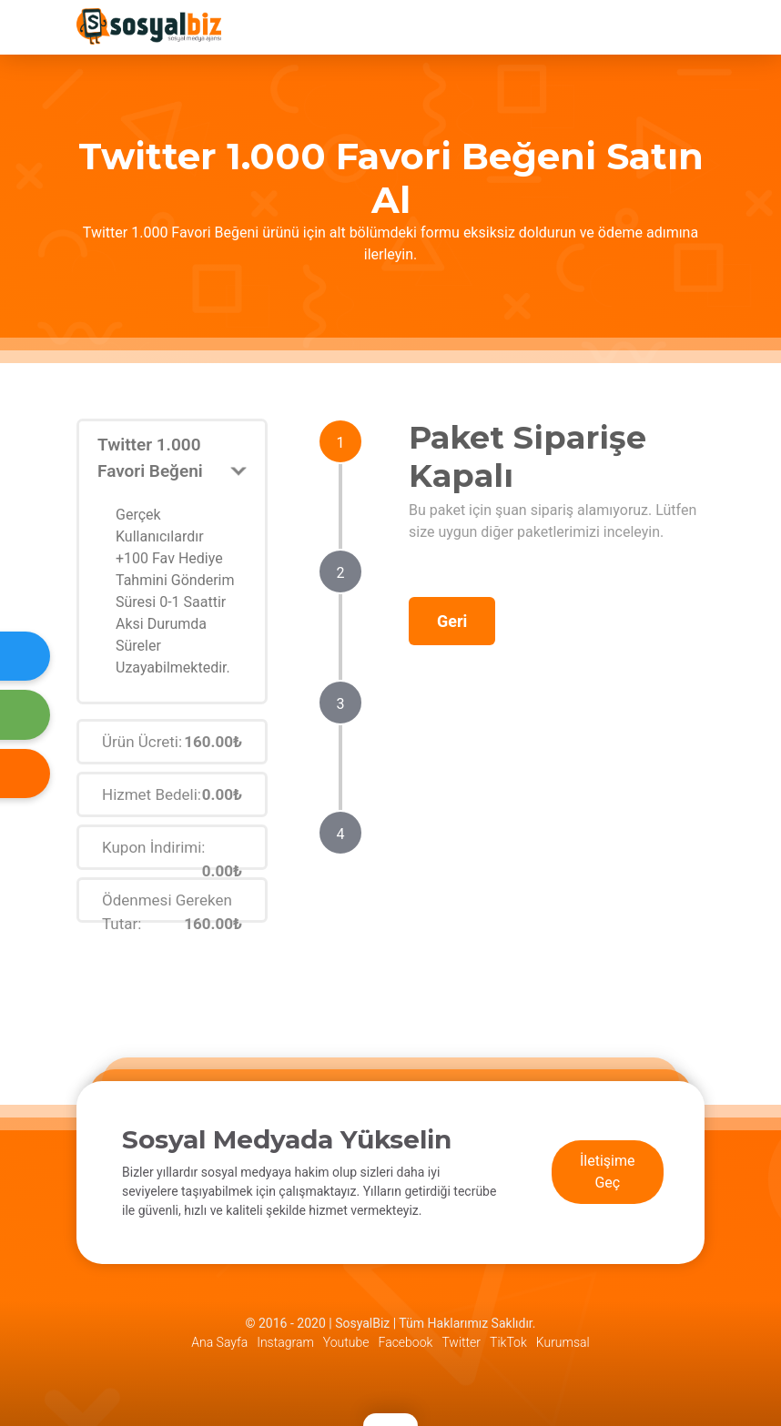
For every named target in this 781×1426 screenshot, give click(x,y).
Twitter (461, 1342)
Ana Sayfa (219, 1342)
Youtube (346, 1342)
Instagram (285, 1342)
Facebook (406, 1342)
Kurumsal (563, 1342)
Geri (452, 621)
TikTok (508, 1342)
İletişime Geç (607, 1171)
